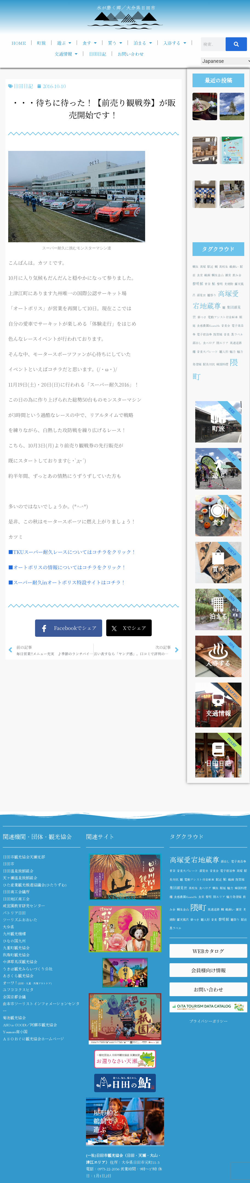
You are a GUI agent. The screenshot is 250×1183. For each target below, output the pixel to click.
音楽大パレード (207, 352)
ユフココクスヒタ (18, 989)
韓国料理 (222, 364)
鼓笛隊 (217, 334)
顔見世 (201, 295)
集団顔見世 (178, 887)
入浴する (174, 43)
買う (115, 43)
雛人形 (223, 352)
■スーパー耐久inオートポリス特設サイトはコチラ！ (67, 582)
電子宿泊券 (204, 334)
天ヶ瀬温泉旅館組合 (20, 877)
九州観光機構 (14, 933)
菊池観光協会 (14, 1017)
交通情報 (65, 54)
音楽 (227, 334)
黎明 (220, 284)
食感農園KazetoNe (208, 325)
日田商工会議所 (16, 891)
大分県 (8, 927)
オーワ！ (27, 982)
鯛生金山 (218, 275)
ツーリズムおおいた (20, 919)
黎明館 (197, 283)
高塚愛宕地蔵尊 (194, 859)
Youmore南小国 (15, 1031)
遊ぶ (64, 43)
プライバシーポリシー (208, 1021)
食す (89, 43)
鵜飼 (207, 275)
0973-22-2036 (108, 1168)
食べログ (209, 343)
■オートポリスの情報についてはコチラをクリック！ (67, 567)
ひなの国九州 (14, 940)
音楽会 (225, 325)
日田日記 (97, 53)
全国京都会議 (14, 996)
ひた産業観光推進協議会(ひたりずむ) (35, 885)
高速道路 (236, 343)
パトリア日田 (14, 913)
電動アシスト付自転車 (223, 317)
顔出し (197, 343)
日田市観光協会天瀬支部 (24, 857)
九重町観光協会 (16, 947)
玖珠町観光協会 (16, 954)
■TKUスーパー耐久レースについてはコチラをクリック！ (72, 551)
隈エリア (222, 343)
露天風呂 (183, 919)
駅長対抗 (209, 364)
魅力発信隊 (234, 897)
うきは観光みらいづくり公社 (28, 968)
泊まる (142, 43)
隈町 (198, 907)
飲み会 (237, 275)
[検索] (236, 44)
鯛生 (195, 266)
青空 (208, 284)
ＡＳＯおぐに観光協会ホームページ (33, 1038)
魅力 (233, 352)
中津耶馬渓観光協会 (20, 961)
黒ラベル (237, 334)
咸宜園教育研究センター (24, 905)
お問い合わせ (130, 53)
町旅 (41, 43)
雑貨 (228, 275)
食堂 (200, 275)
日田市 (8, 863)
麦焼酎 (228, 284)
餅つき (201, 317)
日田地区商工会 (16, 899)
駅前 (244, 919)
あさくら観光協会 (18, 975)
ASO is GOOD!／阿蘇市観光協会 (30, 1024)
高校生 (223, 266)
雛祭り (211, 295)
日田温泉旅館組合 (18, 871)
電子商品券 (238, 861)
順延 (223, 888)
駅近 (210, 266)
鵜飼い (233, 266)
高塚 (203, 266)
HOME (19, 43)
